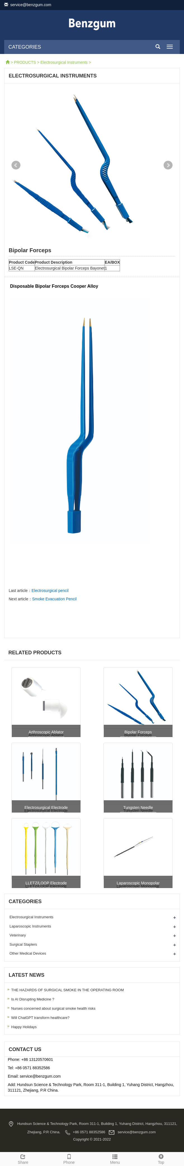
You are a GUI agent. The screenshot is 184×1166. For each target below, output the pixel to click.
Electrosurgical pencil (50, 590)
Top (161, 1158)
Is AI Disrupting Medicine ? (32, 999)
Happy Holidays (24, 1027)
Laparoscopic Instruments (30, 926)
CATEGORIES (24, 47)
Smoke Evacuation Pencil (54, 599)
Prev (15, 165)
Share (23, 1158)
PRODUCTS (25, 62)
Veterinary (18, 935)
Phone (69, 1158)
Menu (115, 1158)
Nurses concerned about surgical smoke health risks (53, 1008)
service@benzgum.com (29, 5)
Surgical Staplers (23, 944)
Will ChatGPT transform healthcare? (40, 1018)
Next (168, 165)
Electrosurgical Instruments (64, 62)
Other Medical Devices (28, 953)
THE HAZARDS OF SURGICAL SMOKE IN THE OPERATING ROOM (67, 990)
